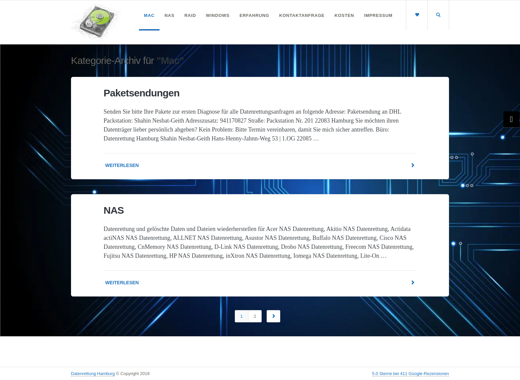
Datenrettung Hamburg (93, 373)
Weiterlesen (260, 165)
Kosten (344, 15)
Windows (217, 15)
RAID (190, 15)
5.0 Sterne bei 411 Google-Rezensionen (410, 373)
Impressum (378, 15)
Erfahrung (254, 15)
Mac (149, 15)
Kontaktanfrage (302, 15)
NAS (169, 15)
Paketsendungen (141, 92)
